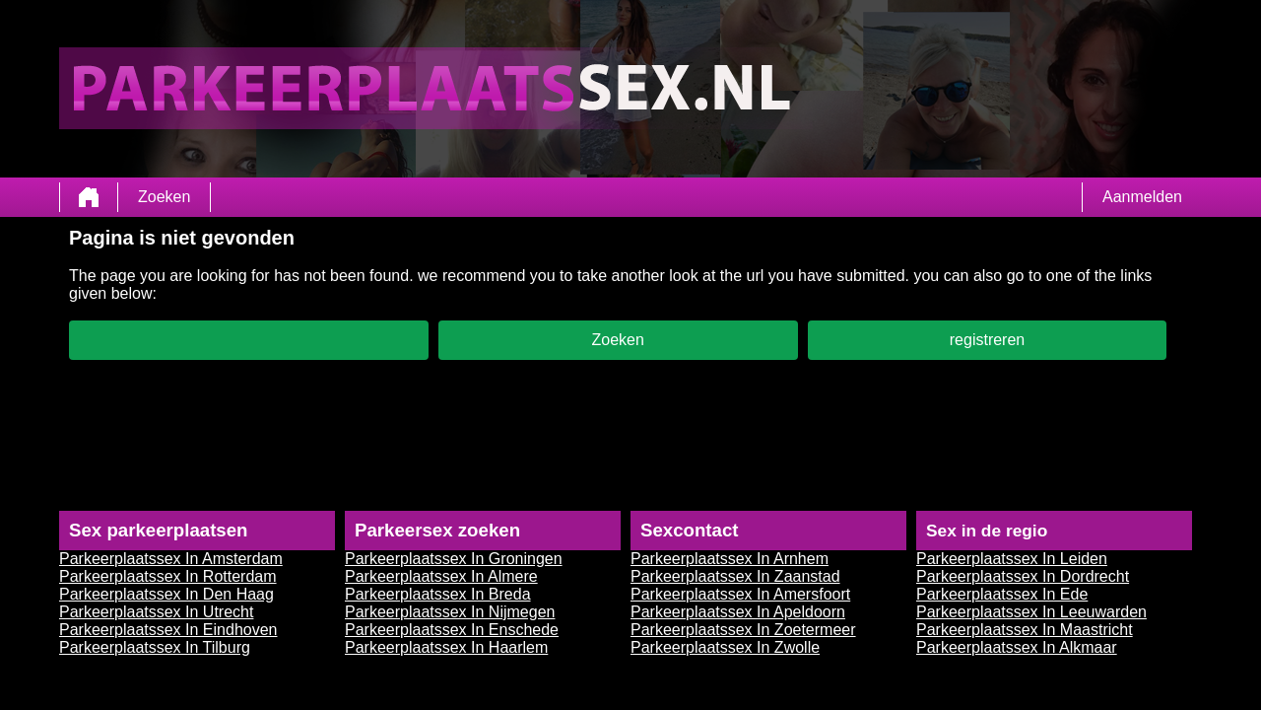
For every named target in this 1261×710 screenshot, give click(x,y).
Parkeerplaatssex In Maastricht (1024, 629)
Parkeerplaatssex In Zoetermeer (743, 629)
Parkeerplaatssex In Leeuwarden (1031, 612)
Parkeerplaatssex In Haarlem (446, 647)
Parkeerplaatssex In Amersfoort (740, 594)
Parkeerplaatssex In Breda (438, 594)
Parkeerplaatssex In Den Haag (166, 594)
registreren (987, 339)
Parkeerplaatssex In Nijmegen (450, 612)
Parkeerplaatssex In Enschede (452, 629)
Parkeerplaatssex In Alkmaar (1016, 647)
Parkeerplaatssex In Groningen (454, 558)
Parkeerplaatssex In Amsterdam (171, 558)
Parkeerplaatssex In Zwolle (725, 647)
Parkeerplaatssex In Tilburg (154, 647)
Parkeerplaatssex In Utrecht (156, 612)
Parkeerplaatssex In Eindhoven (168, 629)
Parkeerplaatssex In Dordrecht (1022, 576)
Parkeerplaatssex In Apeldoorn (737, 612)
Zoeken (164, 196)
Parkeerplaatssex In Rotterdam (168, 576)
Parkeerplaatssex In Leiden (1011, 558)
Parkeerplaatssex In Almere (441, 576)
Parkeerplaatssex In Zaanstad (735, 576)
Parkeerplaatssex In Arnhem (729, 558)
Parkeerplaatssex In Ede (1002, 594)
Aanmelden (1142, 196)
